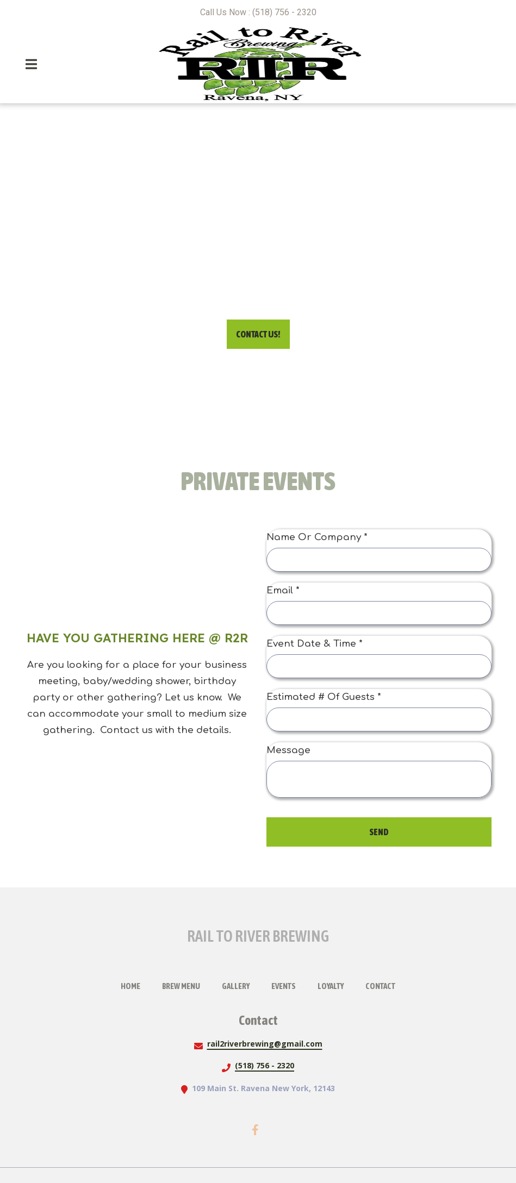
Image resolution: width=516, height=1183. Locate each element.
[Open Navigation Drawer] (31, 64)
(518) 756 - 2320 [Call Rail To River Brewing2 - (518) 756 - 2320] (264, 1065)
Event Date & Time (314, 644)
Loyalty (334, 985)
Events (286, 985)
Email (283, 590)
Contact (383, 985)
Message (288, 750)
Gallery (239, 985)
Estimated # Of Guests (323, 697)
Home (134, 985)
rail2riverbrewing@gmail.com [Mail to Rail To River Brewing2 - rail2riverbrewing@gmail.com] (264, 1043)
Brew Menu (184, 985)
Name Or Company (317, 537)
